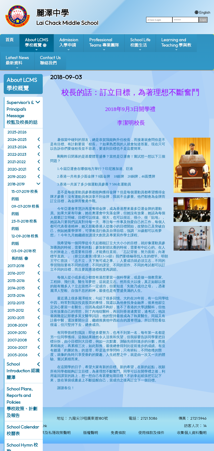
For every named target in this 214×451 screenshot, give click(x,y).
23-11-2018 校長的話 (24, 225)
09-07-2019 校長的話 (25, 210)
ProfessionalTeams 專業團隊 (104, 44)
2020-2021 (16, 169)
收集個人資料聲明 (192, 432)
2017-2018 (15, 265)
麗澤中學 (52, 13)
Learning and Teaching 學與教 (176, 44)
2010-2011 (15, 317)
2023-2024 (16, 147)
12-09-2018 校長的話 (24, 240)
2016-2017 (15, 273)
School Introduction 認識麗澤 (23, 370)
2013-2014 (16, 295)
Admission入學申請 (68, 44)
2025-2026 (16, 132)
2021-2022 (16, 161)
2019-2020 (16, 176)
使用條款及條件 (151, 432)
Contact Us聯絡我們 (50, 60)
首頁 (9, 39)
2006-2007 (17, 347)
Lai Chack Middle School (67, 22)
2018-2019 (16, 184)
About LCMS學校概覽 (36, 44)
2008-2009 (17, 325)
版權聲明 (90, 432)
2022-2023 (16, 154)
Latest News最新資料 (17, 62)
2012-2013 (15, 303)
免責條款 (118, 432)
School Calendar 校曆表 (23, 430)
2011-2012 (15, 310)
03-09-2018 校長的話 (23, 255)
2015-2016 (16, 280)
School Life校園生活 (140, 44)
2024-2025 (16, 139)
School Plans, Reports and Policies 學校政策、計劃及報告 (22, 402)
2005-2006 (17, 355)
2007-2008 (17, 340)
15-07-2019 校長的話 (24, 195)
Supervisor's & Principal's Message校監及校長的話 (22, 112)
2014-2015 (16, 288)
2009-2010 (16, 332)
